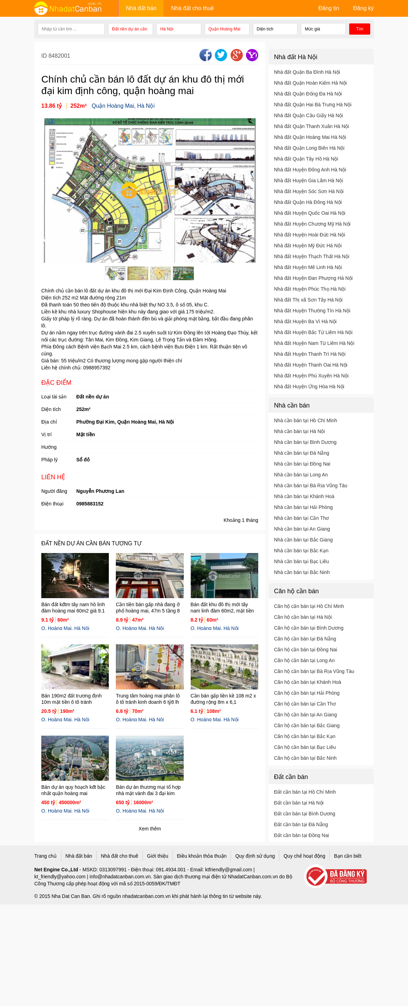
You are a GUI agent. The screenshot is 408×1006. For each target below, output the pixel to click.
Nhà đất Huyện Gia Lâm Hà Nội (308, 180)
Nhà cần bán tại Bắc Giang (303, 540)
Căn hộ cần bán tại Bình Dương (308, 628)
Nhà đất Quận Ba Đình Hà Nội (307, 72)
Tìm (360, 29)
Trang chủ (45, 856)
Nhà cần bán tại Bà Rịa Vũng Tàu (310, 485)
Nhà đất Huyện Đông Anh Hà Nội (310, 169)
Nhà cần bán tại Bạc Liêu (301, 561)
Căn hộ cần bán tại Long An (304, 660)
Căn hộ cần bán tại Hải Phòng (307, 693)
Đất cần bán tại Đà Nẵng (301, 824)
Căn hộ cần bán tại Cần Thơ (305, 704)
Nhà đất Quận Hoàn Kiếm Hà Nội (310, 83)
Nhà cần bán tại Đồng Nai (302, 464)
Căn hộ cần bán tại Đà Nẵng (305, 639)
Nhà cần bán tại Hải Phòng (303, 507)
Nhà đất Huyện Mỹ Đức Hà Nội (308, 245)
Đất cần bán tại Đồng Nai (301, 835)
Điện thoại (52, 503)
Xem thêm (150, 828)
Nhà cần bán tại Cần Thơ (301, 518)
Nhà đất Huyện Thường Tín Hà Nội (312, 310)
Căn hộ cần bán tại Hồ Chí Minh (309, 606)
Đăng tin (328, 8)
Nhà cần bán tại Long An (301, 474)
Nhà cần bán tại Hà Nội (299, 431)
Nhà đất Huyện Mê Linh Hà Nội (308, 267)
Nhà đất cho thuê (192, 8)
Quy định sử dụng (255, 856)
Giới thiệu (157, 856)
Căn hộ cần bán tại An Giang (305, 714)
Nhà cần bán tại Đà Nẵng (301, 453)
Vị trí (46, 434)
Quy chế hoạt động (304, 856)
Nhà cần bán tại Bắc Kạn (301, 550)
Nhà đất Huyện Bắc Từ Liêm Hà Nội (313, 332)
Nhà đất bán (141, 8)
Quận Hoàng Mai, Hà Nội (123, 106)
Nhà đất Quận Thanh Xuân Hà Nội (311, 126)
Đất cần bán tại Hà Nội (299, 803)
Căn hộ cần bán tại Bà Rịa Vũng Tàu (314, 671)
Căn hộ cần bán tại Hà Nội (303, 617)
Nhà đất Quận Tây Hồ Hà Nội (306, 159)
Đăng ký (363, 8)
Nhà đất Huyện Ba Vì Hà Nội (305, 321)
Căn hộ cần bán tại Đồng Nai (305, 649)
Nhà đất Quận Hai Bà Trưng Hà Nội (312, 104)
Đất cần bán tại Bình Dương (304, 813)
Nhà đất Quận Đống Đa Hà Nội (308, 94)
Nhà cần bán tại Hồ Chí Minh (305, 420)
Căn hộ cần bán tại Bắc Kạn (304, 736)
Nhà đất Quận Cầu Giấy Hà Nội (308, 115)
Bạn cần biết (347, 856)
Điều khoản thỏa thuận (202, 856)
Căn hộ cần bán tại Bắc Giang (307, 725)
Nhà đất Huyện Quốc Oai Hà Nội (309, 213)
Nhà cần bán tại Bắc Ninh (302, 572)
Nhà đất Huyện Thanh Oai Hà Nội (310, 365)
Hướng (49, 447)
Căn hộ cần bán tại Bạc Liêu (305, 747)
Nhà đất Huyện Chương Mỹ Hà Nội (312, 224)
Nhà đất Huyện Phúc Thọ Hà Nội (310, 289)
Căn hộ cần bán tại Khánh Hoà (307, 682)
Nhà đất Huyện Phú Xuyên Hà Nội (311, 375)
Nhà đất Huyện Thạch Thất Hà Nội (311, 256)
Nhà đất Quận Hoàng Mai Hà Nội (310, 137)
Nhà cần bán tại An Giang (302, 529)
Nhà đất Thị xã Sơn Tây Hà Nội (308, 300)
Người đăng (54, 491)
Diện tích (51, 409)
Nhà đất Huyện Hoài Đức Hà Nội (309, 235)
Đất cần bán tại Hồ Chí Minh (305, 792)
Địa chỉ (49, 422)
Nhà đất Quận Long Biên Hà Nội (309, 148)
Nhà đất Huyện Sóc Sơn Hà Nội (309, 191)
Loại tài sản (53, 396)
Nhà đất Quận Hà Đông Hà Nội (308, 202)
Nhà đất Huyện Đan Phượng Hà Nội (313, 278)
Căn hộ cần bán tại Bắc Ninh (305, 758)
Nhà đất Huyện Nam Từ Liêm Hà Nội (314, 343)
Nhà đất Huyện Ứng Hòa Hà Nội (309, 386)
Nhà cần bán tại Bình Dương (305, 442)
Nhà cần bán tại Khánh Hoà (304, 496)
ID (44, 56)
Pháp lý (49, 459)
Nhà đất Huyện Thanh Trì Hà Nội (309, 354)
